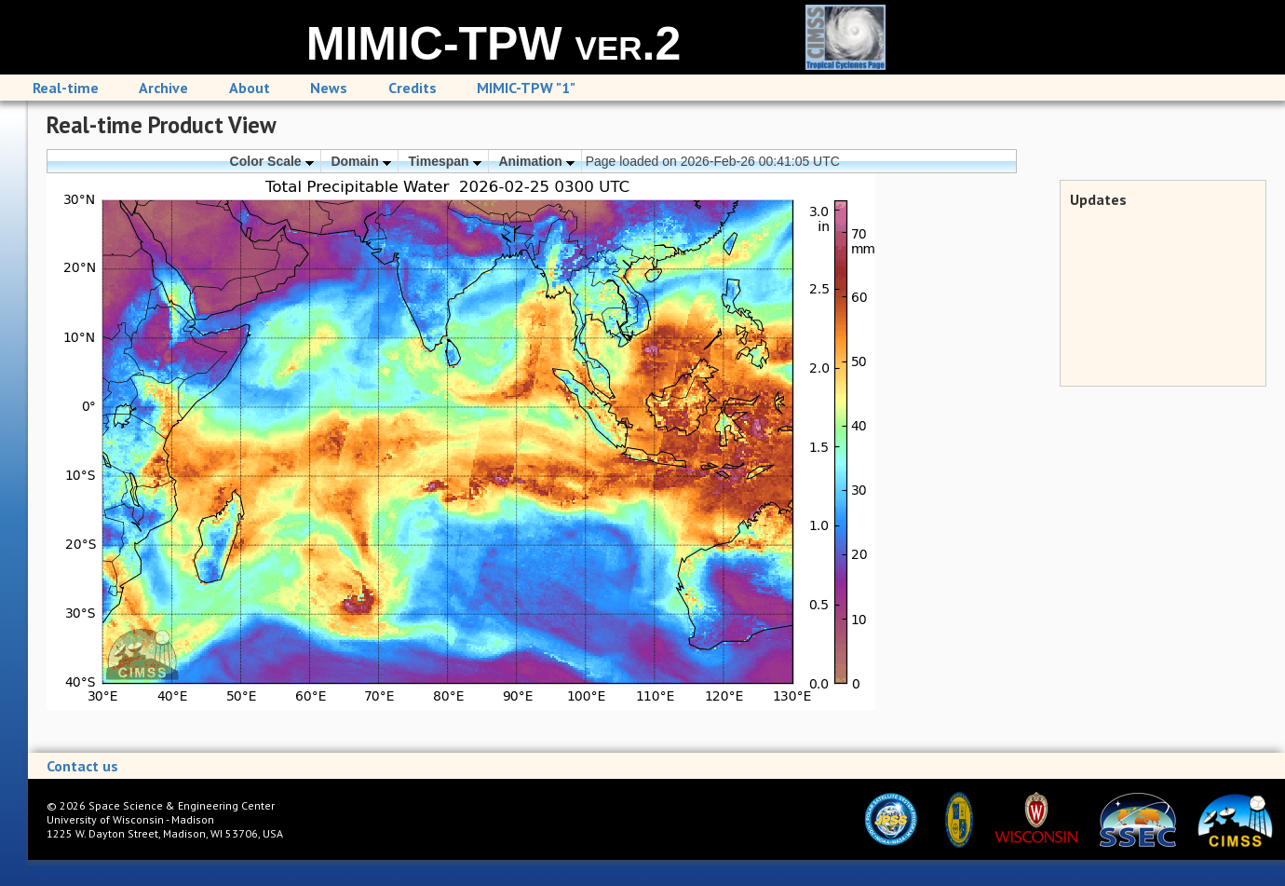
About (249, 87)
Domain (360, 161)
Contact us (82, 766)
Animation (536, 161)
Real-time (66, 87)
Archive (163, 87)
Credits (412, 87)
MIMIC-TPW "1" (526, 87)
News (328, 87)
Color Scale (272, 161)
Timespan (445, 161)
